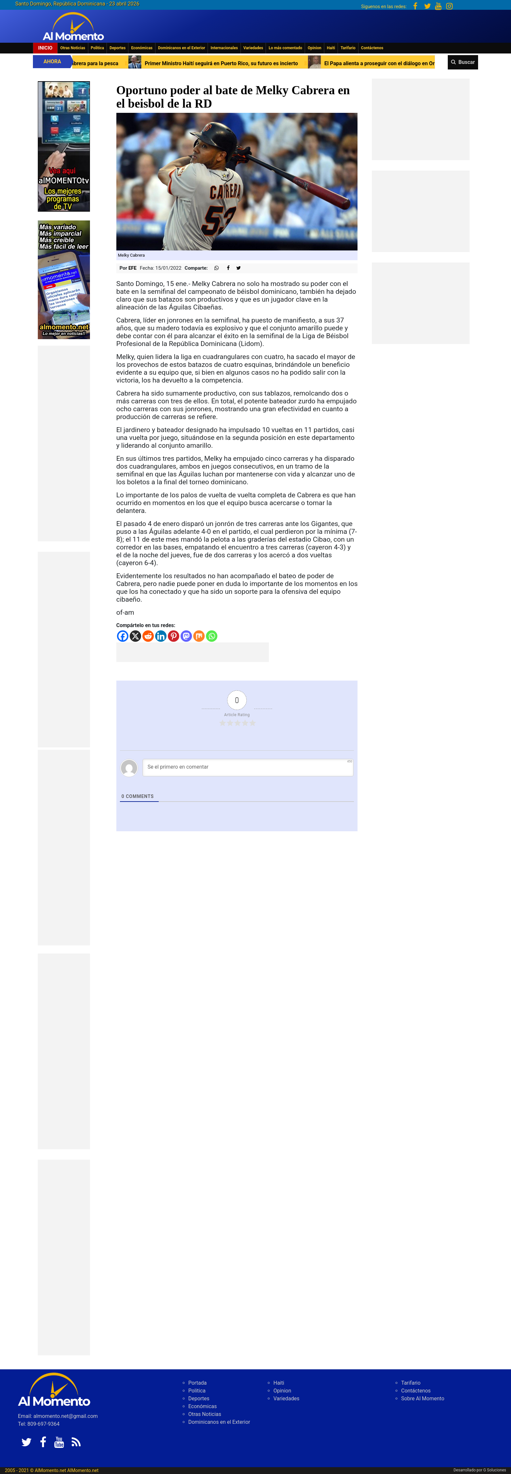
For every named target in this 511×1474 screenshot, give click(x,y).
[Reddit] (148, 636)
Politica (97, 48)
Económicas (142, 48)
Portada (197, 1383)
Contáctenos (372, 48)
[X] (135, 636)
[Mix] (199, 636)
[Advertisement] (64, 443)
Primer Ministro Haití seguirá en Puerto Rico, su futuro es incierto (228, 63)
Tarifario (348, 48)
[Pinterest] (173, 636)
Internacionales (224, 48)
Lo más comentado (285, 48)
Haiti (331, 48)
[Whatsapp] (211, 636)
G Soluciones (494, 1470)
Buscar (467, 62)
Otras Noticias (72, 48)
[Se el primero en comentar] (248, 767)
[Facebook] (122, 636)
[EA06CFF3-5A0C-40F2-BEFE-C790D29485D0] (64, 146)
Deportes (117, 48)
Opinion (314, 48)
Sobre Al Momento (422, 1398)
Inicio (45, 48)
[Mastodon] (186, 636)
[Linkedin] (161, 636)
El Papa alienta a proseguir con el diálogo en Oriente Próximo (403, 63)
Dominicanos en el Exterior (181, 48)
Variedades (253, 48)
